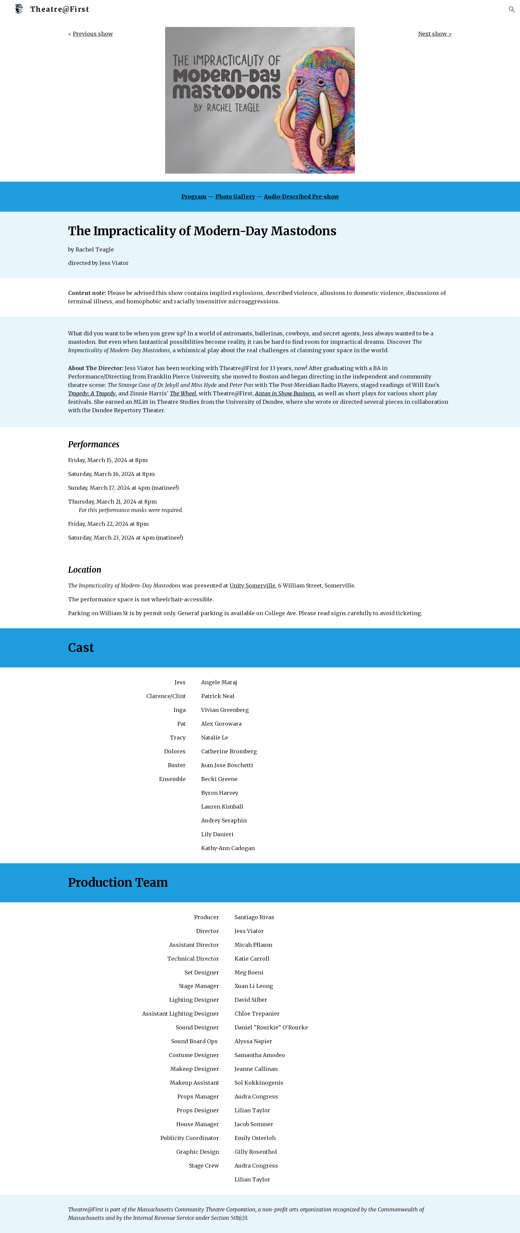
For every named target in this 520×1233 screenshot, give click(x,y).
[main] (110, 34)
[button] (512, 9)
